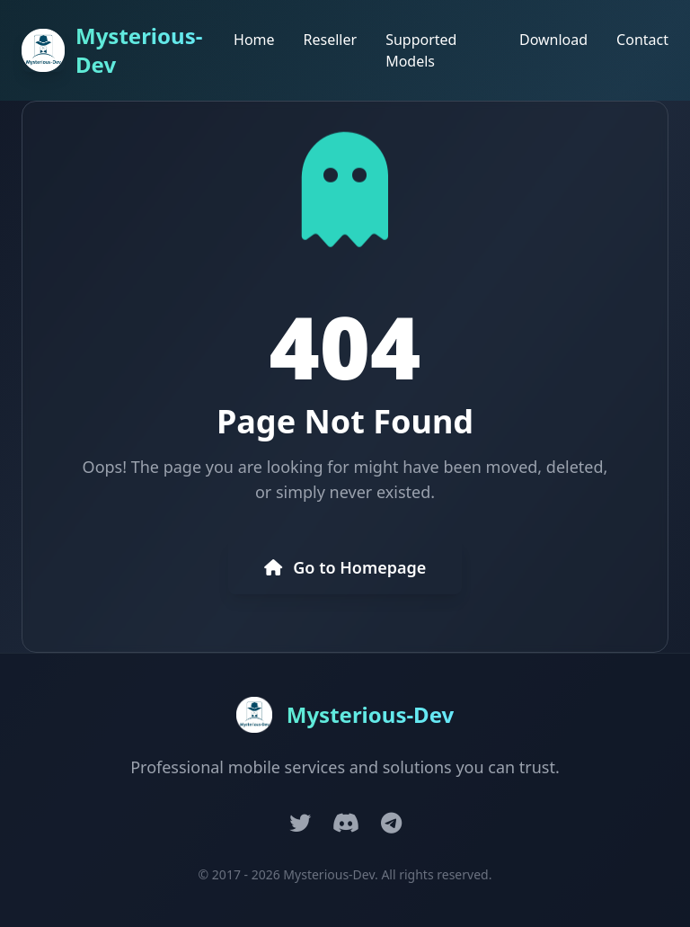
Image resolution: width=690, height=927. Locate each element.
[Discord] (345, 822)
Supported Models (420, 50)
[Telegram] (391, 822)
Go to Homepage (345, 567)
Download (553, 39)
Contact (642, 39)
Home (254, 39)
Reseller (331, 39)
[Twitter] (300, 822)
